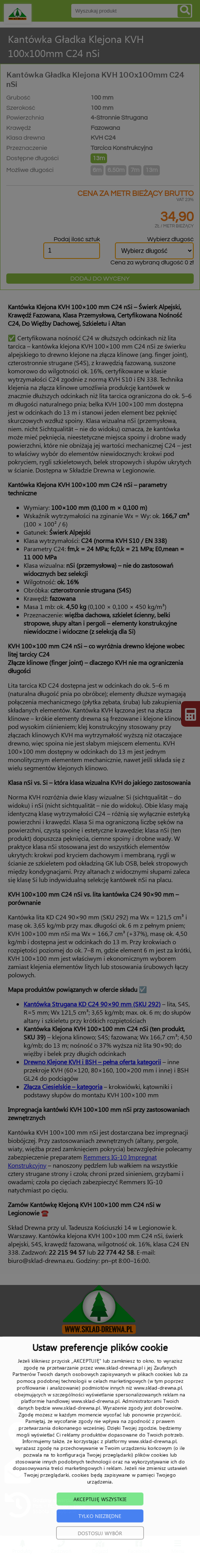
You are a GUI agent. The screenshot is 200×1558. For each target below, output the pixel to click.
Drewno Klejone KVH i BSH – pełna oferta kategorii (92, 1062)
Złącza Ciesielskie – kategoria (63, 1086)
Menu (177, 1547)
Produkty (22, 1547)
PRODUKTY (104, 1362)
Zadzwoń (61, 1547)
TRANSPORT (139, 1362)
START (54, 1362)
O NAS (76, 1362)
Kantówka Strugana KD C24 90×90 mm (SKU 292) (92, 1004)
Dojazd (100, 1547)
